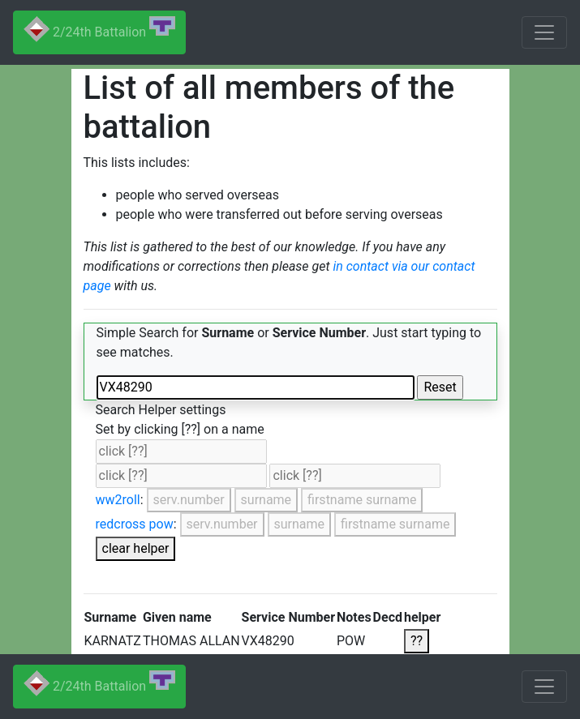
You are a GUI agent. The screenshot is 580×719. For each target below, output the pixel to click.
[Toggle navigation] (544, 32)
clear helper (136, 548)
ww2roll (118, 499)
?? (416, 640)
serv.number (189, 499)
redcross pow (135, 524)
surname (266, 499)
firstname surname (361, 499)
